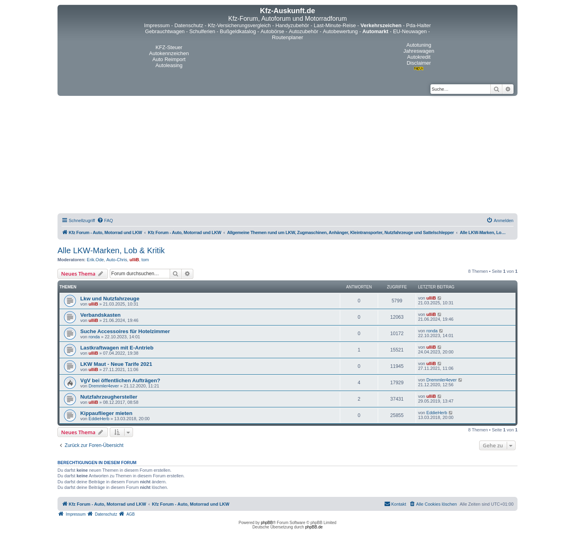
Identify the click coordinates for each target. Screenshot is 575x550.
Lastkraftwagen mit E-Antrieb (116, 348)
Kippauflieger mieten (106, 413)
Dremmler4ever (104, 385)
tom (145, 259)
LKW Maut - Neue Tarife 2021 (116, 364)
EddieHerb (99, 418)
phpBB (267, 522)
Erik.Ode (95, 259)
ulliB (134, 259)
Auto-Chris (116, 259)
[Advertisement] (288, 156)
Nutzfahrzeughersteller (108, 397)
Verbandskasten (100, 315)
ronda (94, 336)
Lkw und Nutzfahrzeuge (109, 299)
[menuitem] (105, 220)
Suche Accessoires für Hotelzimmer (125, 331)
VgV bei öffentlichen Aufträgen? (120, 380)
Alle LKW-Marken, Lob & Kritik (111, 250)
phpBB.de (314, 527)
